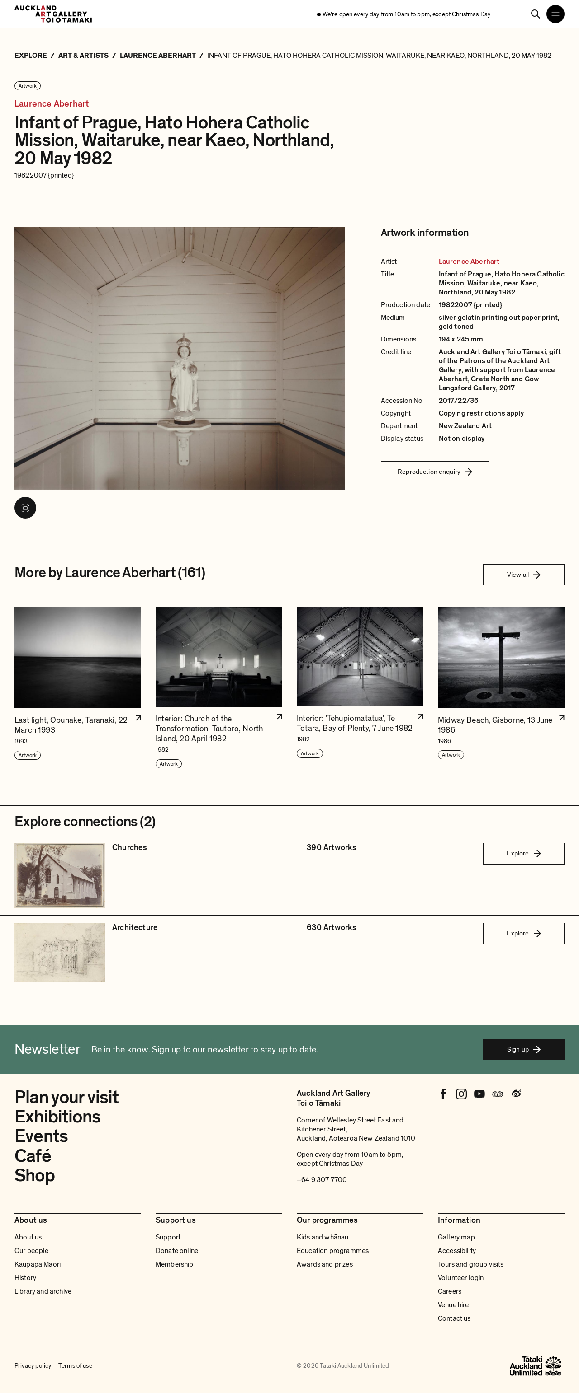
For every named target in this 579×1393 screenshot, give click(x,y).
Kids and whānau (322, 1237)
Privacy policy (32, 1366)
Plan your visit (66, 1097)
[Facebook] (443, 1094)
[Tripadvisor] (497, 1094)
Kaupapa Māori (37, 1264)
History (25, 1278)
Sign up (524, 1049)
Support (168, 1237)
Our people (31, 1251)
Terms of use (75, 1366)
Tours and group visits (471, 1264)
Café (32, 1156)
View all (524, 574)
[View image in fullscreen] (25, 508)
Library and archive (42, 1291)
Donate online (177, 1251)
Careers (449, 1291)
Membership (175, 1264)
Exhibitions (57, 1116)
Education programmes (333, 1251)
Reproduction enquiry (435, 471)
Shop (34, 1175)
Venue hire (453, 1305)
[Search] (536, 14)
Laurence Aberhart (51, 103)
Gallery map (456, 1237)
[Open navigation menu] (555, 14)
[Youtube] (479, 1094)
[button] (77, 688)
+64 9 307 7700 (322, 1180)
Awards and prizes (325, 1264)
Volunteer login (461, 1278)
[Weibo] (515, 1094)
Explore (524, 853)
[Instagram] (461, 1094)
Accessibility (457, 1251)
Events (41, 1136)
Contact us (454, 1318)
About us (28, 1237)
